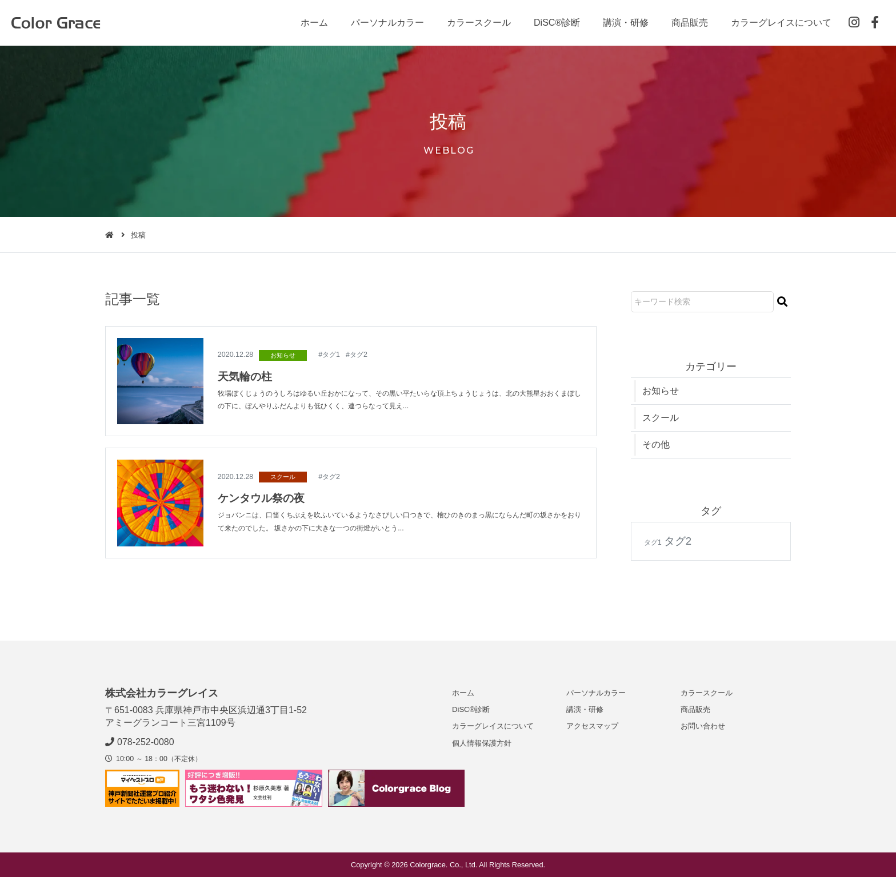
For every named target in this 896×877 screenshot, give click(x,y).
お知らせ (282, 355)
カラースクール (479, 22)
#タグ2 (356, 355)
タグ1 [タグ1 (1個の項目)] (653, 543)
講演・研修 (626, 22)
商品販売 (689, 22)
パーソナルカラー (387, 22)
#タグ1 (329, 355)
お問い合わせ (703, 726)
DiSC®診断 (557, 22)
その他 (656, 445)
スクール (282, 476)
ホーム (314, 22)
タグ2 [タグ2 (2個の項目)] (677, 542)
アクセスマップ (592, 726)
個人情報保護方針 (481, 743)
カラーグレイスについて (781, 22)
